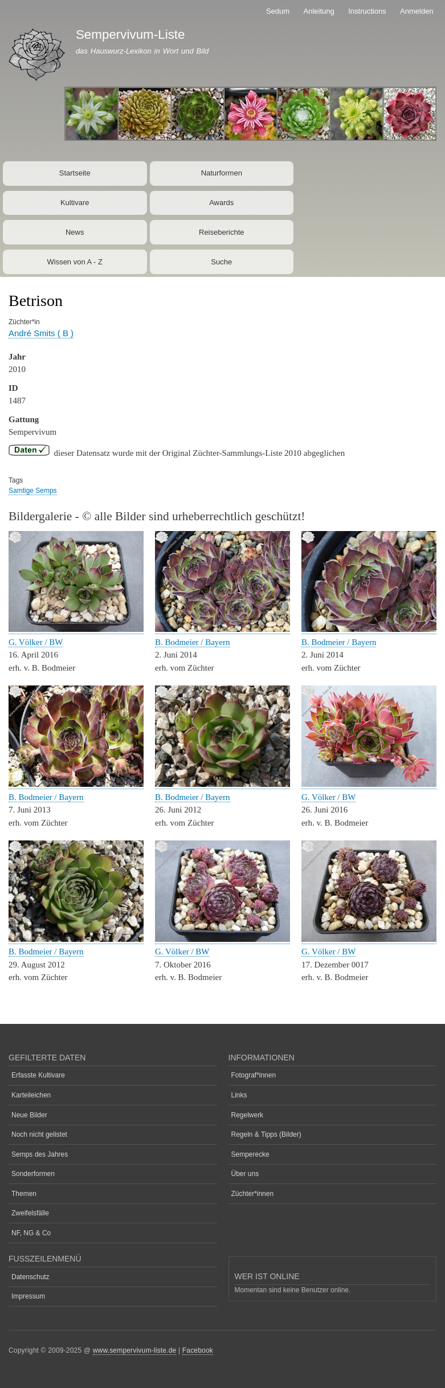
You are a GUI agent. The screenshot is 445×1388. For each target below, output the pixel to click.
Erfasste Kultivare (38, 1075)
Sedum (277, 11)
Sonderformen (33, 1174)
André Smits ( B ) (41, 333)
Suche (221, 262)
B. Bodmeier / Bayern (192, 642)
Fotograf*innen (253, 1075)
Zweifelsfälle (30, 1213)
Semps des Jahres (39, 1154)
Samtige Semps (33, 491)
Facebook (197, 1350)
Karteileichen (31, 1095)
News (75, 232)
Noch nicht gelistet (39, 1134)
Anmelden (417, 11)
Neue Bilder (29, 1115)
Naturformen (221, 173)
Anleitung (319, 11)
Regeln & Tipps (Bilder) (266, 1134)
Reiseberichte (221, 232)
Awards (221, 202)
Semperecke (250, 1154)
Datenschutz (30, 1277)
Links (239, 1095)
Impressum (28, 1296)
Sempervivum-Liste (130, 34)
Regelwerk (247, 1115)
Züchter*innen (252, 1194)
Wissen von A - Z (75, 262)
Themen (23, 1194)
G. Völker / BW (36, 642)
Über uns (245, 1174)
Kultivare (74, 202)
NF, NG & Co (31, 1233)
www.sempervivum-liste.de (135, 1350)
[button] (76, 629)
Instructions (367, 11)
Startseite (75, 173)
